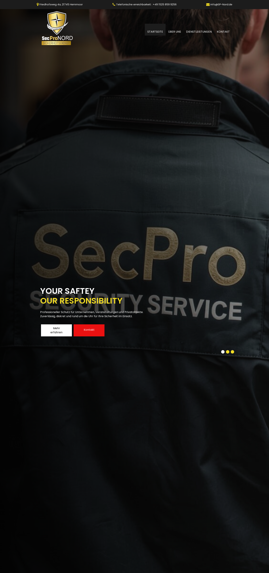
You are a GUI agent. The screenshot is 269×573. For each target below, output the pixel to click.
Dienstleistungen (199, 32)
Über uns (174, 32)
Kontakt (223, 32)
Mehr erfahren (56, 330)
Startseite (156, 32)
